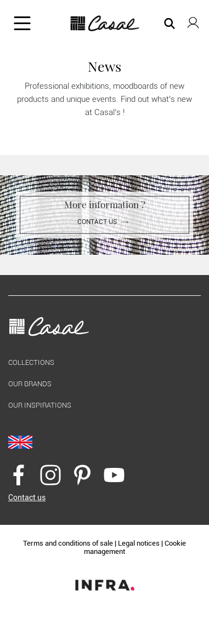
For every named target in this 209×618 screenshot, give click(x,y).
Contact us (104, 222)
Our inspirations (39, 405)
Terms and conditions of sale (68, 543)
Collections (31, 362)
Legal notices (139, 543)
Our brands (30, 384)
